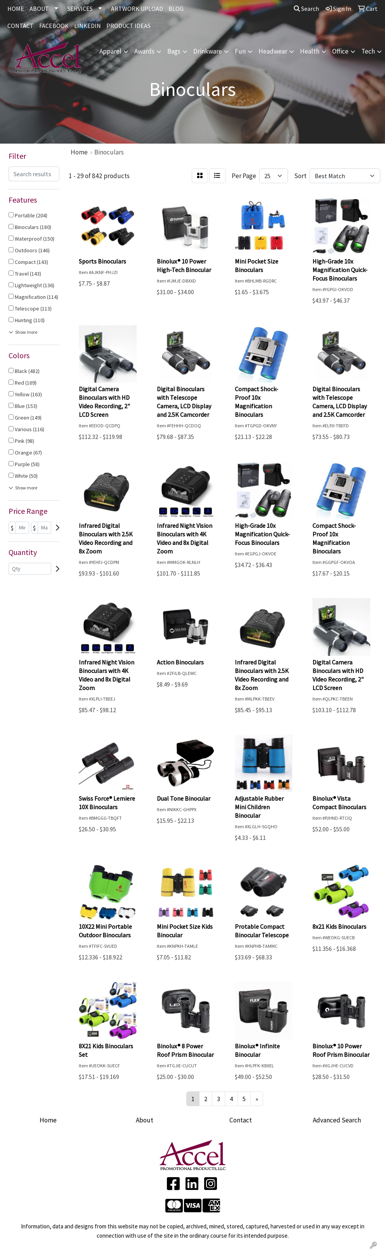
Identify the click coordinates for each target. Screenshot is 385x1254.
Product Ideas (128, 25)
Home (48, 1120)
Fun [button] (240, 51)
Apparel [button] (110, 51)
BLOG (176, 8)
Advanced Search (337, 1120)
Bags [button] (173, 51)
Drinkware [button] (207, 51)
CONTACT (20, 25)
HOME (15, 8)
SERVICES (80, 8)
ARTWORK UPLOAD (137, 8)
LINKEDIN (87, 25)
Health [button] (309, 51)
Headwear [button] (272, 51)
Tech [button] (368, 51)
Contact (240, 1120)
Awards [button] (144, 51)
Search (306, 8)
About (144, 1120)
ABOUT (39, 8)
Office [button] (340, 51)
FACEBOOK (54, 25)
